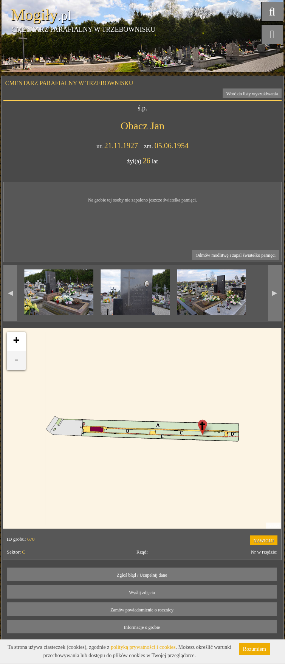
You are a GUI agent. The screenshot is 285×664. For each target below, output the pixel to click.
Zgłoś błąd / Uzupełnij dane (142, 575)
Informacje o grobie (142, 627)
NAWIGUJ (264, 540)
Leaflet (273, 525)
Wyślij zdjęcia (142, 592)
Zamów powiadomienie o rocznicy (141, 610)
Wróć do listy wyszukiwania (252, 93)
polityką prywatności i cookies (143, 647)
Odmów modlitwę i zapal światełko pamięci (236, 255)
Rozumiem (254, 649)
